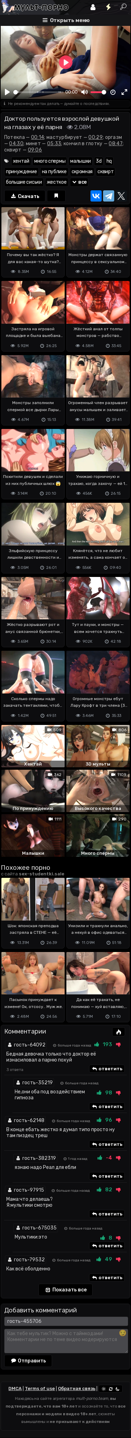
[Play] (7, 92)
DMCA (15, 1388)
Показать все (65, 1290)
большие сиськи (24, 182)
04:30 (16, 144)
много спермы (49, 161)
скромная (82, 172)
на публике (54, 172)
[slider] (38, 92)
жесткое (57, 182)
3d (98, 161)
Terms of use (40, 1388)
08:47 (116, 144)
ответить (107, 1069)
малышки (80, 161)
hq (109, 161)
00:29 (95, 137)
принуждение (21, 172)
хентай (21, 161)
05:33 (54, 144)
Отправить (28, 1361)
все (79, 182)
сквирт (105, 172)
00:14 (37, 137)
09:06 (35, 150)
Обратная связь (76, 1388)
